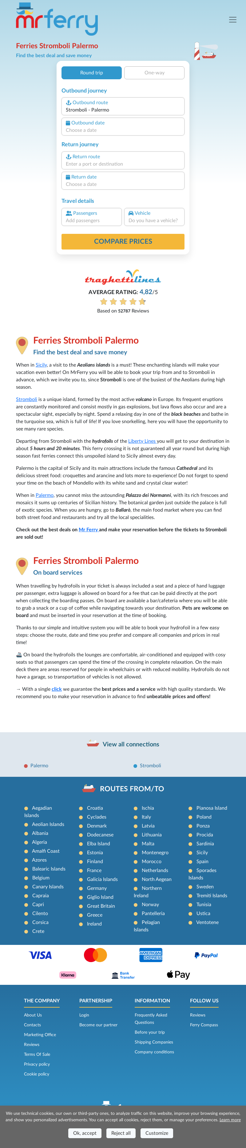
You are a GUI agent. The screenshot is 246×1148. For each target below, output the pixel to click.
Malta (148, 843)
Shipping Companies (154, 1042)
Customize (156, 1133)
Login (84, 1015)
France (94, 870)
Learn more (230, 1120)
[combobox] (123, 110)
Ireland (94, 924)
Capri (38, 904)
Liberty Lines (142, 441)
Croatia (95, 808)
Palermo (45, 495)
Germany (97, 888)
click (57, 689)
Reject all (121, 1133)
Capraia (40, 895)
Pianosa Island (211, 808)
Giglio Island (100, 897)
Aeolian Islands (48, 824)
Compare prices (123, 241)
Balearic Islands (48, 869)
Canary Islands (48, 886)
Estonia (95, 852)
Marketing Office (40, 1035)
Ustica (203, 913)
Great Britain (101, 906)
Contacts (32, 1025)
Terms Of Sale (37, 1054)
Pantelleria (153, 913)
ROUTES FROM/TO (132, 789)
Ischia (148, 808)
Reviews (31, 1045)
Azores (39, 860)
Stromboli (26, 399)
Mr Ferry (89, 529)
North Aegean (157, 879)
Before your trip (150, 1032)
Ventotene (207, 922)
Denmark (97, 826)
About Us (33, 1015)
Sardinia (205, 843)
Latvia (148, 826)
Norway (150, 904)
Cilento (40, 913)
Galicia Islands (102, 879)
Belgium (41, 877)
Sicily (41, 365)
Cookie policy (36, 1074)
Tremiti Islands (211, 895)
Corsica (40, 922)
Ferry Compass (204, 1025)
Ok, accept (85, 1133)
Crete (38, 931)
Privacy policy (37, 1064)
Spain (202, 861)
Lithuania (152, 834)
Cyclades (96, 817)
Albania (40, 833)
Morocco (151, 861)
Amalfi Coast (46, 851)
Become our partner (98, 1025)
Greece (94, 915)
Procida (204, 834)
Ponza (203, 826)
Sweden (205, 886)
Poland (204, 817)
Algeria (39, 842)
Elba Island (98, 843)
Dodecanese (100, 834)
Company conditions (154, 1052)
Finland (95, 861)
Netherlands (155, 870)
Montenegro (155, 852)
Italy (146, 817)
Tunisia (203, 904)
